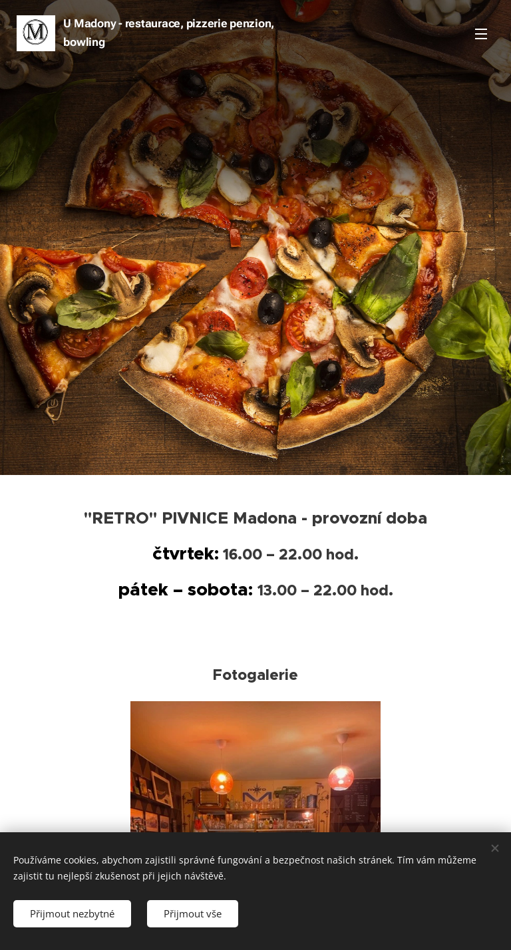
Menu (481, 34)
